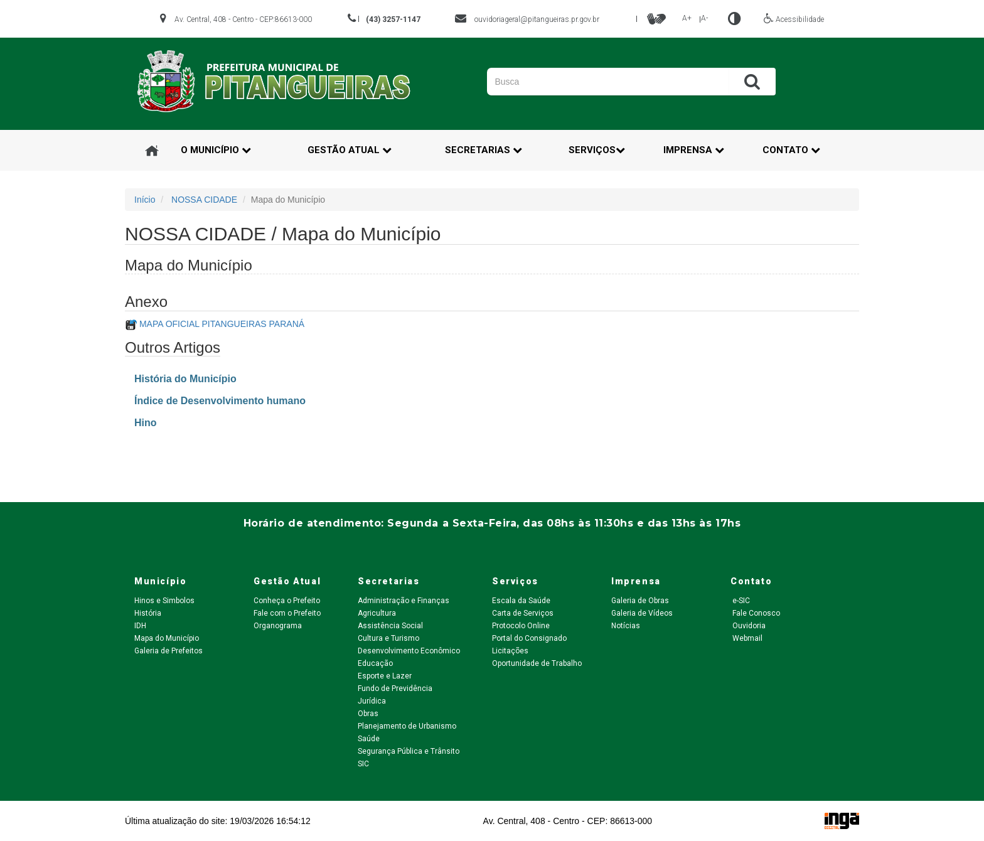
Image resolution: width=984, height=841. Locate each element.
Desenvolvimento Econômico (409, 650)
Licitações (510, 650)
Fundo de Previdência (395, 688)
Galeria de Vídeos (642, 613)
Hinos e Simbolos (164, 600)
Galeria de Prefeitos (168, 650)
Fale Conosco (755, 613)
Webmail (746, 638)
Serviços (597, 150)
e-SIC (740, 600)
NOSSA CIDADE (204, 200)
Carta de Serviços (523, 613)
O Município (216, 150)
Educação (375, 663)
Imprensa (693, 150)
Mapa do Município (166, 638)
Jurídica (372, 701)
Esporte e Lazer (385, 676)
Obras (368, 713)
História (147, 613)
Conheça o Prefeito (287, 600)
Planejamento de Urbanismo (407, 726)
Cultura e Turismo (388, 638)
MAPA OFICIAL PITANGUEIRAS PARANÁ (221, 324)
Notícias (625, 625)
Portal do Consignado (529, 638)
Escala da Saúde (521, 600)
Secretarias (483, 150)
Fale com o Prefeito (287, 613)
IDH (140, 625)
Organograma (278, 625)
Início (144, 200)
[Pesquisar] (595, 81)
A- (704, 18)
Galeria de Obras (640, 600)
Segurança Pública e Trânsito (408, 751)
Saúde (369, 738)
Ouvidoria (748, 625)
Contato (791, 150)
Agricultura (377, 613)
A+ (687, 18)
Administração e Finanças (403, 600)
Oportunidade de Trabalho (537, 663)
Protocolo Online (521, 625)
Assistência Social (390, 625)
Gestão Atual (350, 150)
